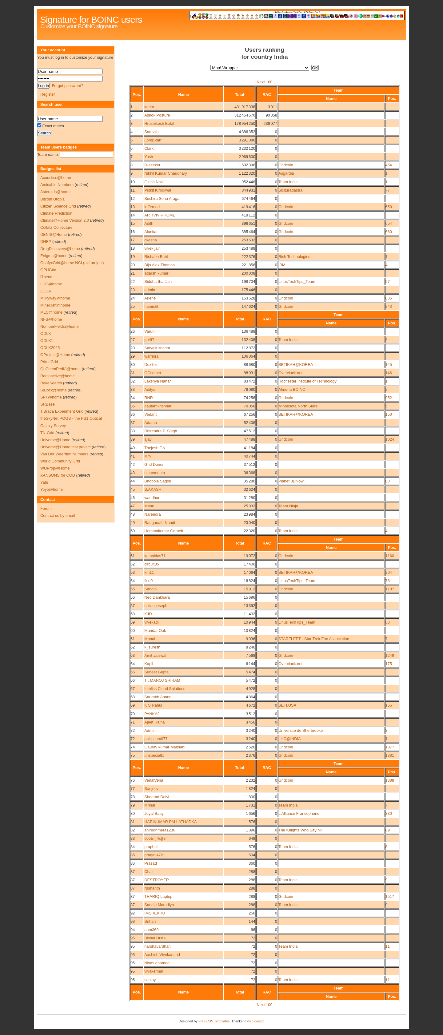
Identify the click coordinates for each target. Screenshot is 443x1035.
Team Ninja (288, 506)
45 (132, 489)
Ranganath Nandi (159, 522)
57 (387, 281)
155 (388, 705)
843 (388, 306)
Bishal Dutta (155, 938)
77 (387, 190)
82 (132, 830)
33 (132, 389)
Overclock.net (290, 373)
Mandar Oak (155, 630)
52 (132, 564)
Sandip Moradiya (159, 904)
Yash (148, 156)
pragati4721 (154, 855)
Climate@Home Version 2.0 (64, 220)
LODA (45, 291)
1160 (389, 555)
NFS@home (51, 319)
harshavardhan (157, 946)
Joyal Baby (154, 813)
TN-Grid (47, 432)
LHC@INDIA (289, 738)
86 (132, 863)
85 (132, 855)
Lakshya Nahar (157, 381)
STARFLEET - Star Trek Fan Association (313, 638)
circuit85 (151, 564)
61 (132, 638)
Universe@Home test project (65, 447)
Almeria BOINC (291, 389)
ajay (147, 439)
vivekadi (151, 622)
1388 (389, 780)
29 (132, 356)
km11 (149, 572)
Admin (149, 730)
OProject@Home (55, 354)
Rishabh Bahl (156, 256)
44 (132, 481)
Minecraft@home (55, 305)
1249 (389, 655)
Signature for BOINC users (91, 19)
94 (132, 929)
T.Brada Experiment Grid (61, 411)
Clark (149, 148)
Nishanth (152, 888)
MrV (147, 456)
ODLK (45, 333)
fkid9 (148, 580)
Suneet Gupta (156, 672)
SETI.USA (287, 705)
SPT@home (51, 397)
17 (132, 240)
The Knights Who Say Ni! (300, 830)
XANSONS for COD (57, 475)
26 (132, 331)
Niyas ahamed (157, 963)
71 (132, 722)
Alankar (151, 231)
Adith (148, 223)
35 (132, 406)
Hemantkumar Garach (163, 531)
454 (388, 165)
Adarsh (150, 422)
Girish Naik (154, 182)
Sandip (150, 589)
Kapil (148, 663)
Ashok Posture (157, 115)
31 (132, 373)
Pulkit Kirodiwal (157, 190)
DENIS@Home (53, 234)
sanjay (150, 980)
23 (132, 290)
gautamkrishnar (157, 406)
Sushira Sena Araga (161, 198)
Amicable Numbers (57, 184)
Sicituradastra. (291, 190)
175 (388, 663)
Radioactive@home (57, 376)
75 (132, 755)
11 (132, 190)
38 (132, 431)
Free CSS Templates (213, 1021)
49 (132, 522)
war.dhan (152, 497)
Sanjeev (151, 788)
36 (132, 414)
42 (132, 464)
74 (132, 747)
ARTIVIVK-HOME (159, 215)
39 (132, 439)
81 (132, 821)
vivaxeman (153, 971)
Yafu (44, 482)
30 (132, 364)
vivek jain (152, 248)
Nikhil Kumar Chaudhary (165, 173)
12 (132, 198)
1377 (389, 747)
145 (388, 364)
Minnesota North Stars (297, 406)
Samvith (151, 131)
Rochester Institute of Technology (307, 381)
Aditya (149, 389)
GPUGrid (48, 270)
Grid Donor (154, 464)
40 (132, 448)
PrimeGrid (49, 361)
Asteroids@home (55, 191)
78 (387, 580)
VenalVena (153, 780)
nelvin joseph (155, 605)
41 (132, 456)
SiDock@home (53, 390)
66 (132, 680)
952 (388, 397)
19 (132, 256)
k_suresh (152, 647)
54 (132, 580)
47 (132, 506)
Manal (149, 638)
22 (132, 281)
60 (132, 630)
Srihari (150, 921)
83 (387, 622)
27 (132, 339)
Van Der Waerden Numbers (64, 454)
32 (132, 381)
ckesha (150, 240)
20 (132, 265)
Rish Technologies (294, 256)
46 (132, 497)
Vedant (150, 414)
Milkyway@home (55, 298)
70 (132, 714)
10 (132, 182)
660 (388, 231)
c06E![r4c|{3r (155, 838)
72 (132, 730)
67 (132, 688)
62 (132, 647)
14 (132, 215)
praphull (151, 846)
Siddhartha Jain (158, 281)
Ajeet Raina (154, 722)
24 (132, 298)
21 (132, 273)
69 (132, 705)
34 (132, 397)
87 (132, 871)
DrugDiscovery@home (60, 248)
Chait (149, 871)
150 (388, 414)
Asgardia (286, 173)
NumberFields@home (59, 326)
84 (132, 846)
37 (132, 422)
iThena (46, 277)
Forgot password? (67, 85)
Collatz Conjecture (56, 227)
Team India (288, 182)
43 (132, 472)
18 (132, 248)
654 (388, 223)
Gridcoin (285, 165)
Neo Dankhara (157, 597)
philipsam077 (155, 738)
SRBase (47, 404)
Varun (149, 331)
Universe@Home (55, 440)
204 (388, 572)
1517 (389, 896)
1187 (389, 589)
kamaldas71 (155, 555)
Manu (149, 506)
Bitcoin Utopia (52, 199)
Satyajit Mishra (157, 348)
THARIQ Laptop (158, 896)
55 (132, 589)
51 (132, 555)
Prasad (150, 863)
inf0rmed (152, 206)
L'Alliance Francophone (298, 813)
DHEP (45, 241)
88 (387, 481)
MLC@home (51, 312)
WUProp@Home (55, 468)
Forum (46, 508)
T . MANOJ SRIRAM (162, 680)
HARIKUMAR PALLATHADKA (170, 821)
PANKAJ (151, 714)
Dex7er (150, 364)
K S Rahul (153, 705)
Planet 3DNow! (291, 481)
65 (132, 672)
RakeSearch (51, 383)
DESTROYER (156, 880)
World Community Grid (60, 461)
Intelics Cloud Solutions (164, 688)
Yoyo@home (51, 489)
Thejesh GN (154, 448)
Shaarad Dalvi (156, 797)
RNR (148, 397)
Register (47, 94)
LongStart (153, 140)
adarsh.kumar (156, 273)
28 (132, 348)
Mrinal (149, 805)
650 (388, 206)
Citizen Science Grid (58, 206)
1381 (389, 755)
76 (132, 780)
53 (132, 572)
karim (149, 107)
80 (132, 813)
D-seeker (152, 165)
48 (132, 514)
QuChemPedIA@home (60, 369)
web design (256, 1021)
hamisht (151, 306)
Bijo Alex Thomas (159, 265)
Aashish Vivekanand (162, 954)
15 (132, 223)
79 (132, 805)
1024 (389, 439)
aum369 (151, 929)
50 (132, 531)
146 (388, 373)
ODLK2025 (50, 347)
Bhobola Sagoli (157, 481)
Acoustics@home (55, 177)
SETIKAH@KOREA (295, 364)
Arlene (150, 298)
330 (388, 813)
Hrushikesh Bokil (159, 123)
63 (132, 655)
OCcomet (152, 373)
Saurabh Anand (157, 697)
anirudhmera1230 (159, 830)
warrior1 (151, 356)
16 (132, 231)
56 (132, 597)
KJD (148, 614)
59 (132, 622)
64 (132, 663)
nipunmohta (154, 472)
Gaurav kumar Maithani (164, 747)
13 (132, 206)
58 (132, 614)
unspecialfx (154, 755)
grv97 (149, 339)
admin (149, 290)
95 (132, 938)
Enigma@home (53, 255)
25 (132, 306)
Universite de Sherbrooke (300, 730)
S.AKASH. (153, 489)
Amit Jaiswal (155, 655)
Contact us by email (57, 515)
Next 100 (264, 82)
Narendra (152, 514)
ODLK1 (46, 340)
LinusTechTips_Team (296, 281)
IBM (281, 265)
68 (132, 697)
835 (388, 298)
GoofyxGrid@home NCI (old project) (72, 262)
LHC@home (51, 284)
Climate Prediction (56, 213)
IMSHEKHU (154, 913)
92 (132, 913)
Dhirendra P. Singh (160, 431)
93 (132, 921)
